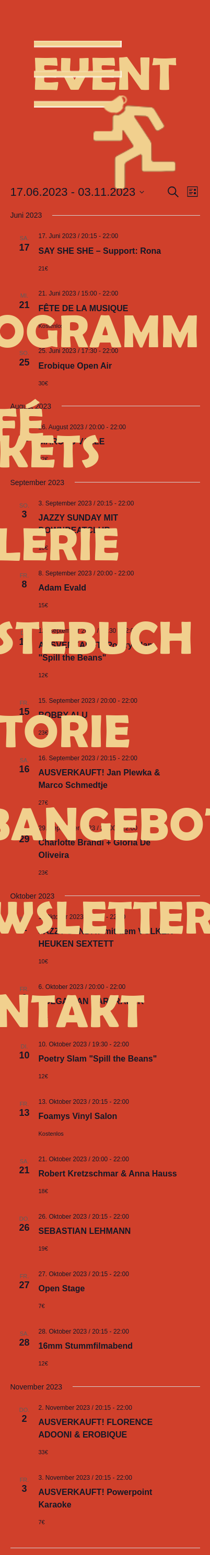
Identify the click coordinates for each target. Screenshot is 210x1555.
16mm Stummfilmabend (86, 1345)
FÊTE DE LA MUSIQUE (84, 308)
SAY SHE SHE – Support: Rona (100, 250)
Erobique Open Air (75, 365)
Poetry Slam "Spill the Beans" (98, 1058)
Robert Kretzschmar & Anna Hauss (108, 1173)
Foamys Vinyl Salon (78, 1116)
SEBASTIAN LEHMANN (85, 1231)
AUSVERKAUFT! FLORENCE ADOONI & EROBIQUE (96, 1428)
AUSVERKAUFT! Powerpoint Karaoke (96, 1498)
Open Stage (62, 1288)
